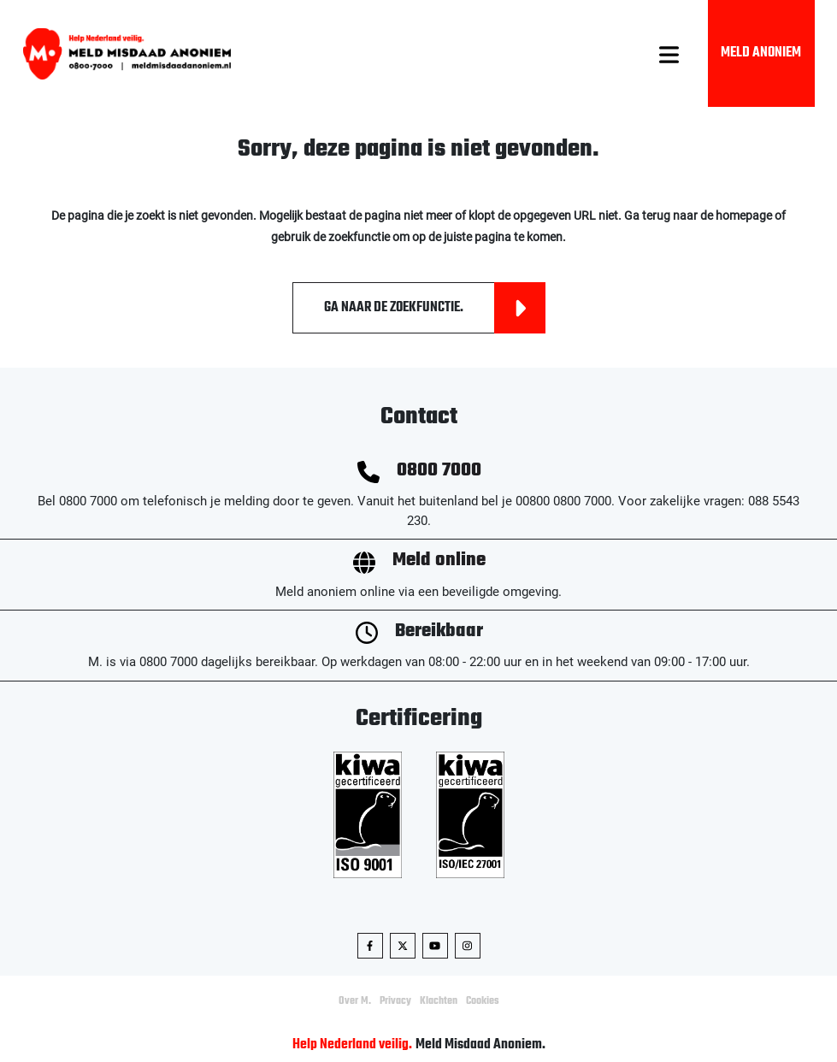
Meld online (439, 560)
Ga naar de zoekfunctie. (434, 307)
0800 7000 (439, 470)
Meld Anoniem (761, 53)
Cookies (482, 1001)
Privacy (395, 1001)
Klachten (438, 1001)
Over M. (355, 1001)
